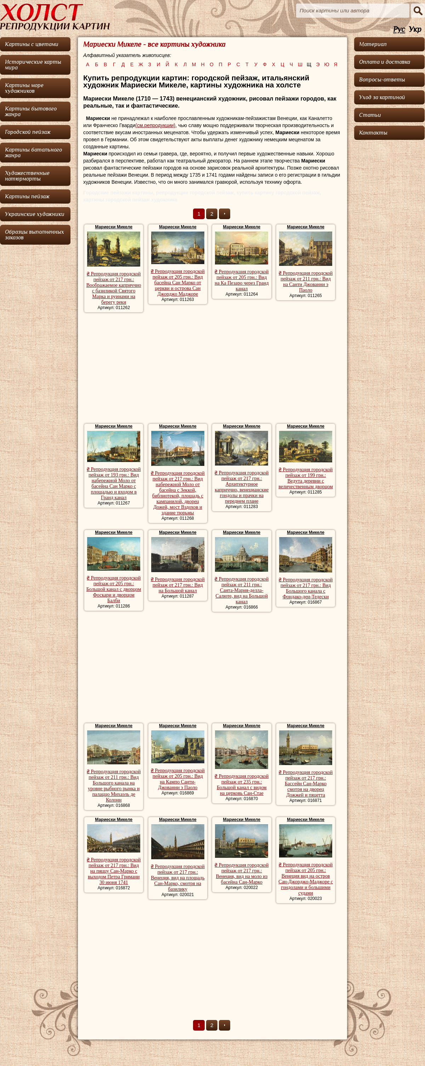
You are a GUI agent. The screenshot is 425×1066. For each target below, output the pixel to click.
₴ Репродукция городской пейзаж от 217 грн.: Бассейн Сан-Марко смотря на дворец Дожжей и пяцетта (306, 784)
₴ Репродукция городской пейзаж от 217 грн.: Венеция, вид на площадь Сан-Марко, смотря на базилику (178, 878)
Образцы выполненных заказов (34, 234)
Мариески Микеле (113, 226)
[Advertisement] (212, 368)
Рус (399, 29)
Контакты (373, 133)
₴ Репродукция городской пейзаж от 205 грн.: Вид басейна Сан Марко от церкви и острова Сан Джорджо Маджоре (178, 283)
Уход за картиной (382, 97)
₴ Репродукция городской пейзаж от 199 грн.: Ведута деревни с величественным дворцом (305, 478)
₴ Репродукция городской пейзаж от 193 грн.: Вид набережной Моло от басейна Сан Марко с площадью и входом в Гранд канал (114, 483)
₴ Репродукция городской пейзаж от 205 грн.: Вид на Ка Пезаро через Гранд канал (242, 280)
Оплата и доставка (384, 62)
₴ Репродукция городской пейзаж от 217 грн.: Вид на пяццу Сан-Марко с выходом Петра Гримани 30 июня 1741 (114, 871)
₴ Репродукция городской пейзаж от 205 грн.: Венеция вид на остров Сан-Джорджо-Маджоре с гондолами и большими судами (305, 879)
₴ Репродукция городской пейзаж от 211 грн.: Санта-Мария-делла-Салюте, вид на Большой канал (241, 590)
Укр (415, 29)
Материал (373, 44)
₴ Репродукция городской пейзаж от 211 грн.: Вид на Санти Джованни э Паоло (306, 281)
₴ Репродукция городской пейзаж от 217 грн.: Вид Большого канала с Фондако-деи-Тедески (306, 588)
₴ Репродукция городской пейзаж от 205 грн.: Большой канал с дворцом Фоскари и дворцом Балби (113, 589)
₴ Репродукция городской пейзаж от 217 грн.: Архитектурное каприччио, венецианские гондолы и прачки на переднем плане (241, 487)
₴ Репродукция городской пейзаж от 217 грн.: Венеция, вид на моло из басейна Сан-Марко (241, 873)
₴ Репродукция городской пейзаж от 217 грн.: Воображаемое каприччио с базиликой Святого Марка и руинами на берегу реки (113, 288)
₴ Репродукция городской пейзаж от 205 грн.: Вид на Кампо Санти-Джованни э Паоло (178, 779)
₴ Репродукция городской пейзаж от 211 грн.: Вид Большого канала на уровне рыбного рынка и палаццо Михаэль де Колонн (114, 786)
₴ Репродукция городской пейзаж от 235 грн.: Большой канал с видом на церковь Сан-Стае (241, 785)
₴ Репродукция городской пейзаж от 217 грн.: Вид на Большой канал (178, 585)
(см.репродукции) (155, 125)
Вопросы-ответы (382, 79)
